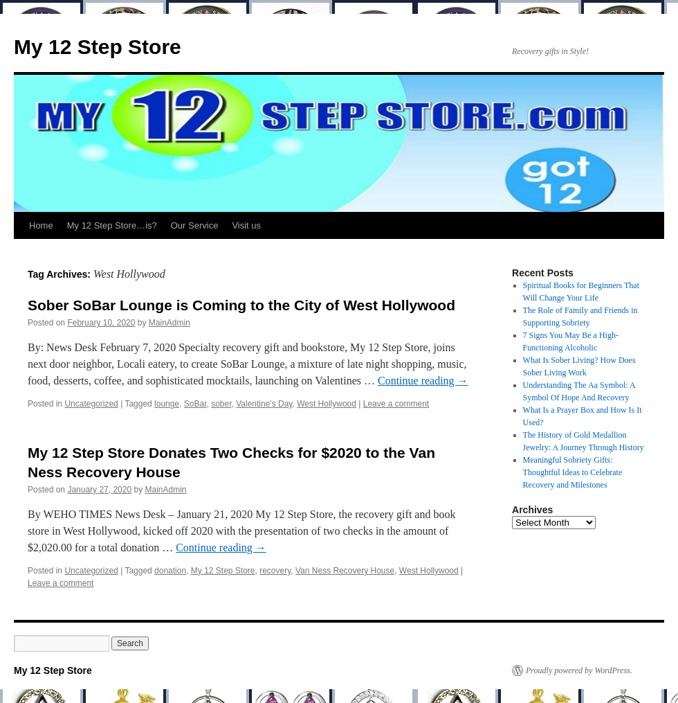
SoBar (195, 404)
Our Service (195, 225)
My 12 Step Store (97, 46)
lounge (166, 404)
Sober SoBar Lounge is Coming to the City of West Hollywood (241, 305)
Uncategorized (91, 404)
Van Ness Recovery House (344, 571)
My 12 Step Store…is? (112, 225)
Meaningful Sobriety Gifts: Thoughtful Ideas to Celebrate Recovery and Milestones (573, 472)
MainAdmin (169, 323)
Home (41, 225)
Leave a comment (396, 404)
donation (170, 571)
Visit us (246, 225)
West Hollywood (326, 404)
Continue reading (423, 380)
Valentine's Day (264, 404)
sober (221, 404)
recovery (275, 571)
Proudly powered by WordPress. (579, 670)
